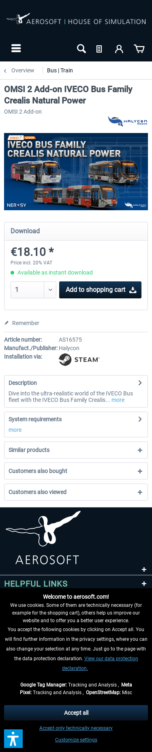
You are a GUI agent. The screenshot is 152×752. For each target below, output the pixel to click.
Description (23, 383)
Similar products (29, 450)
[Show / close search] (81, 48)
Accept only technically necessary (76, 728)
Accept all (76, 713)
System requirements (35, 419)
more (117, 400)
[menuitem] (15, 48)
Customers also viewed (37, 492)
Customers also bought (38, 471)
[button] (13, 738)
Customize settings (76, 740)
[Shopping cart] (139, 48)
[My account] (119, 48)
